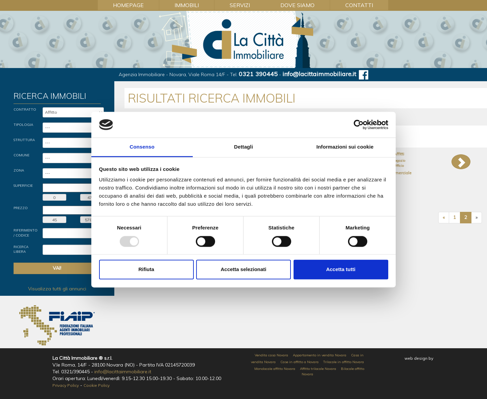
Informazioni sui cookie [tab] (345, 147)
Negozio (398, 160)
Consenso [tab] (142, 147)
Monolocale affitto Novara (274, 369)
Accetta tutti (340, 269)
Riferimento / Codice (26, 232)
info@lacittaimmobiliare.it (319, 74)
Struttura (24, 140)
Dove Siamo (297, 5)
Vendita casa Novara (271, 355)
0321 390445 (258, 74)
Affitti (399, 153)
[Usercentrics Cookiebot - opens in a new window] (358, 124)
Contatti (359, 5)
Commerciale (399, 172)
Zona (19, 170)
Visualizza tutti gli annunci (57, 289)
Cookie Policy (97, 385)
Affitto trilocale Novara (318, 369)
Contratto (25, 109)
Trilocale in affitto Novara (343, 362)
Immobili (187, 5)
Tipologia (23, 125)
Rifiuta (146, 269)
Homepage (128, 5)
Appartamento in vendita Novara (319, 355)
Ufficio (399, 165)
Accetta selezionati (243, 269)
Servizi (240, 5)
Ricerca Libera (21, 249)
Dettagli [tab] (243, 147)
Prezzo (21, 208)
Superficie (23, 185)
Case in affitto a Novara (299, 362)
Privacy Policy (65, 385)
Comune (21, 155)
